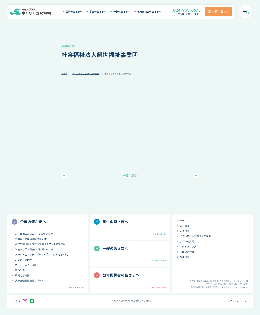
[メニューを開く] (245, 11)
